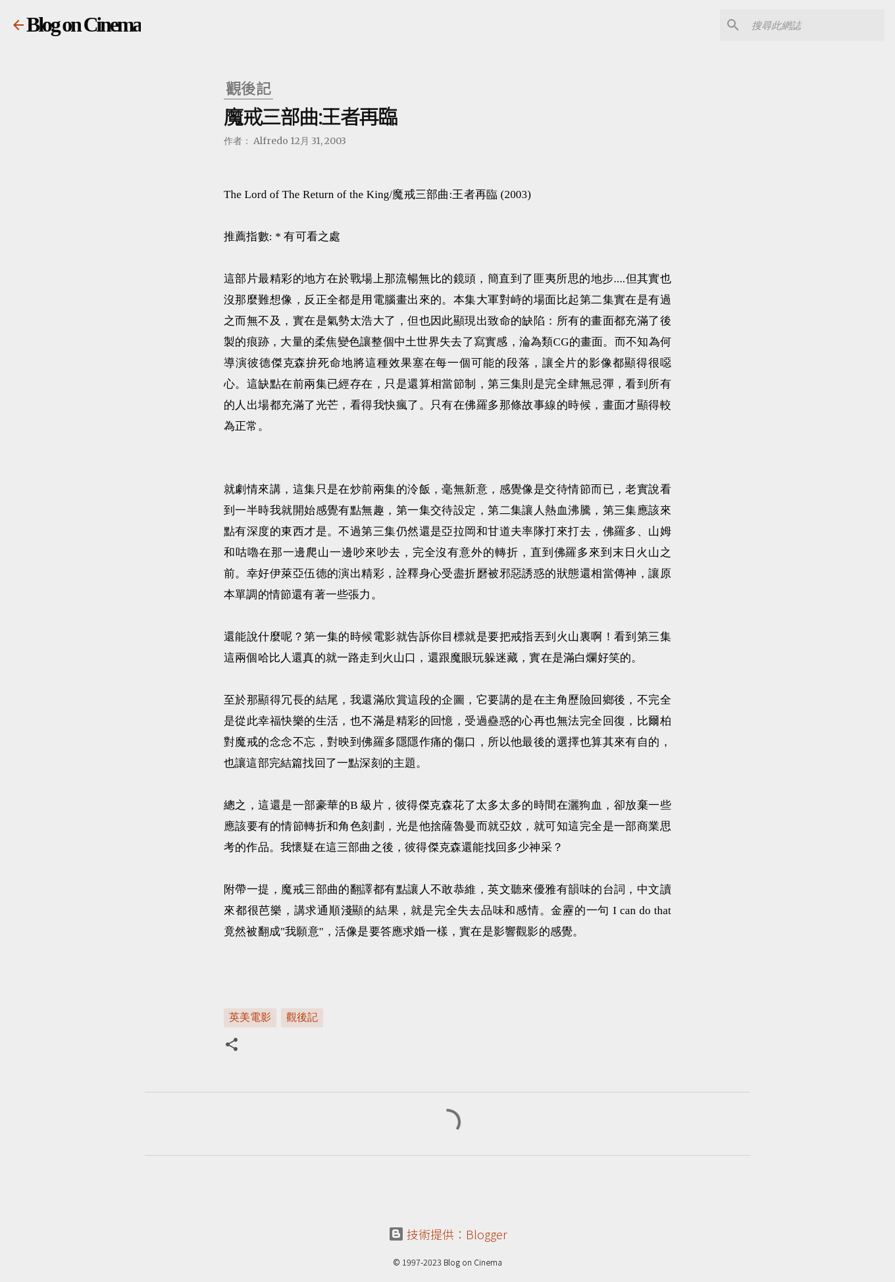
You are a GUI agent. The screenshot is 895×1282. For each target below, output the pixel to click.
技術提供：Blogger (447, 1234)
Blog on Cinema (83, 24)
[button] (232, 1046)
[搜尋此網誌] (815, 25)
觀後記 (302, 1017)
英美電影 (250, 1017)
